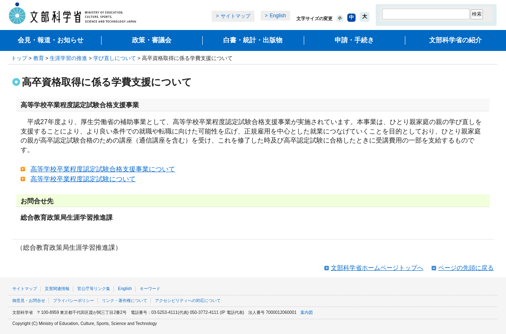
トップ (19, 58)
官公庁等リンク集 (93, 288)
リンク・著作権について (124, 300)
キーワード (150, 288)
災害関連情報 (57, 288)
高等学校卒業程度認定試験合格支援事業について (102, 169)
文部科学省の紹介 (455, 40)
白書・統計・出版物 (252, 40)
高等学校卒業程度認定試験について (83, 178)
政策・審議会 (151, 40)
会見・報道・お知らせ (50, 40)
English (278, 15)
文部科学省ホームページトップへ (377, 267)
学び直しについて (114, 58)
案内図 (306, 312)
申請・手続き (354, 40)
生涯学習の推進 (68, 58)
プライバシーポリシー (73, 300)
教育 (38, 58)
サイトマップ (235, 16)
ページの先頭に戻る (466, 267)
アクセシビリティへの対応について (188, 300)
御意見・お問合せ (28, 300)
